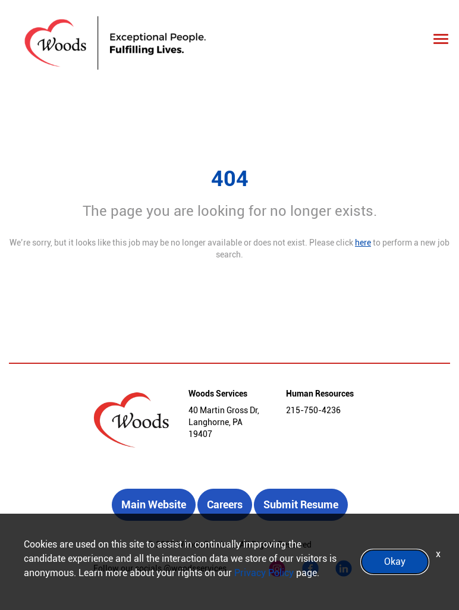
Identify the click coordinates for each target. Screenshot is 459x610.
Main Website (153, 504)
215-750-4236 (313, 410)
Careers (225, 504)
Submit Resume (300, 504)
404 (230, 178)
